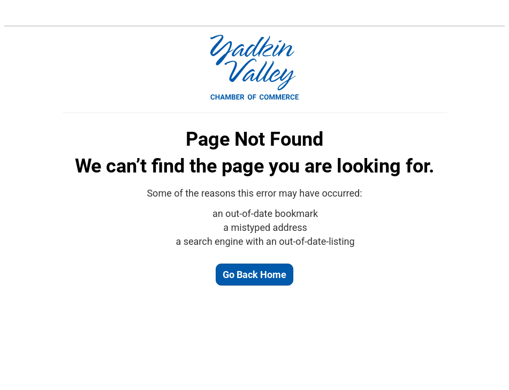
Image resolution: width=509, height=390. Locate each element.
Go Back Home (254, 274)
